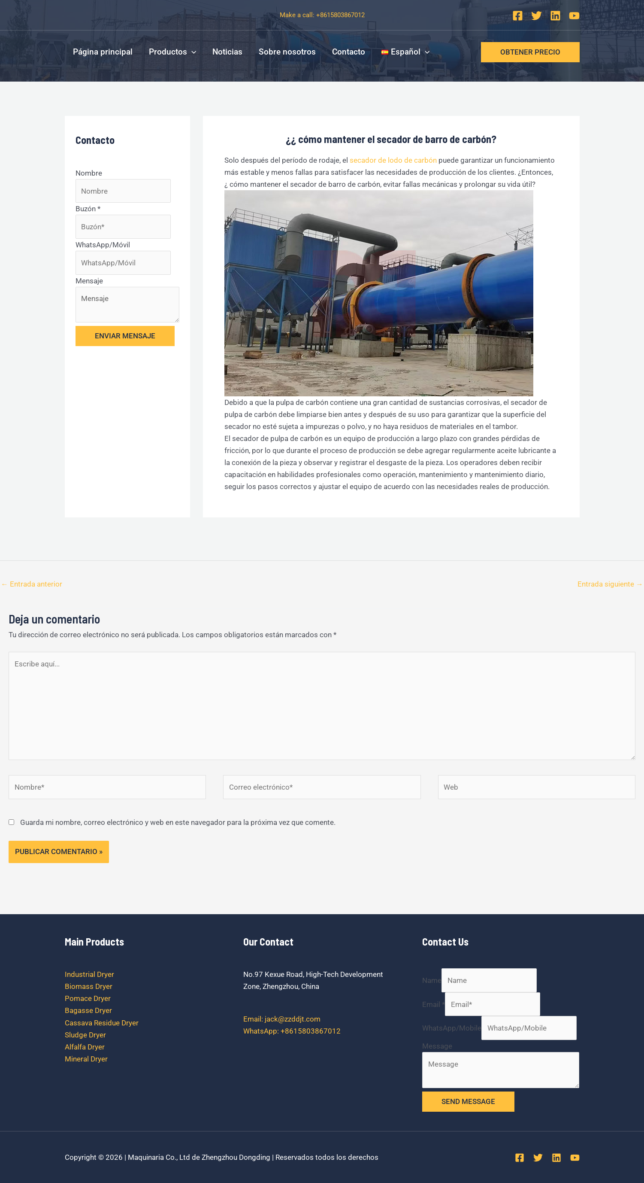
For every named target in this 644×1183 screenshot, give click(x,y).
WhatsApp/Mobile (451, 1028)
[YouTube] (574, 15)
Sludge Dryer (85, 1035)
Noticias (227, 52)
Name (431, 980)
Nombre (89, 173)
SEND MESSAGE (468, 1101)
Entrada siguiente (610, 584)
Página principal (103, 52)
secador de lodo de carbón (393, 160)
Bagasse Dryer (88, 1010)
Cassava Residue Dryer (102, 1023)
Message (437, 1046)
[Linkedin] (555, 15)
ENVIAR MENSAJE (125, 335)
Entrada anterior (31, 584)
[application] (191, 52)
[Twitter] (536, 15)
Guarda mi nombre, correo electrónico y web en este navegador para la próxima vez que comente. (178, 822)
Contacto (348, 52)
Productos (172, 52)
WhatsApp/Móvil (103, 244)
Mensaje (89, 281)
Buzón (88, 208)
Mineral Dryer (86, 1059)
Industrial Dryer (89, 974)
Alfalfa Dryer (85, 1047)
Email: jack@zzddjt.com (281, 1019)
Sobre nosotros (287, 52)
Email (433, 1004)
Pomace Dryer (88, 998)
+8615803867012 (340, 15)
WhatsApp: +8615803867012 (292, 1031)
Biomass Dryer (88, 986)
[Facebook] (517, 15)
